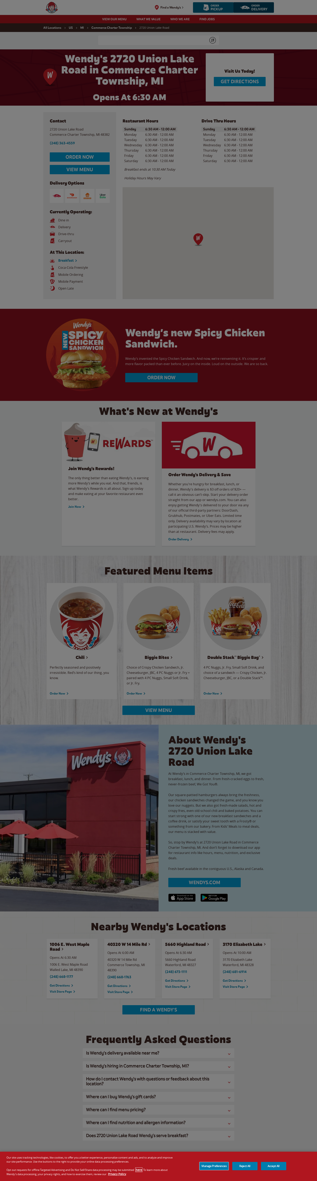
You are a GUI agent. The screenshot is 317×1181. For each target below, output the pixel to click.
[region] (158, 1166)
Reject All (244, 1166)
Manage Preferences (213, 1166)
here (139, 1170)
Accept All (273, 1166)
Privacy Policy (117, 1174)
